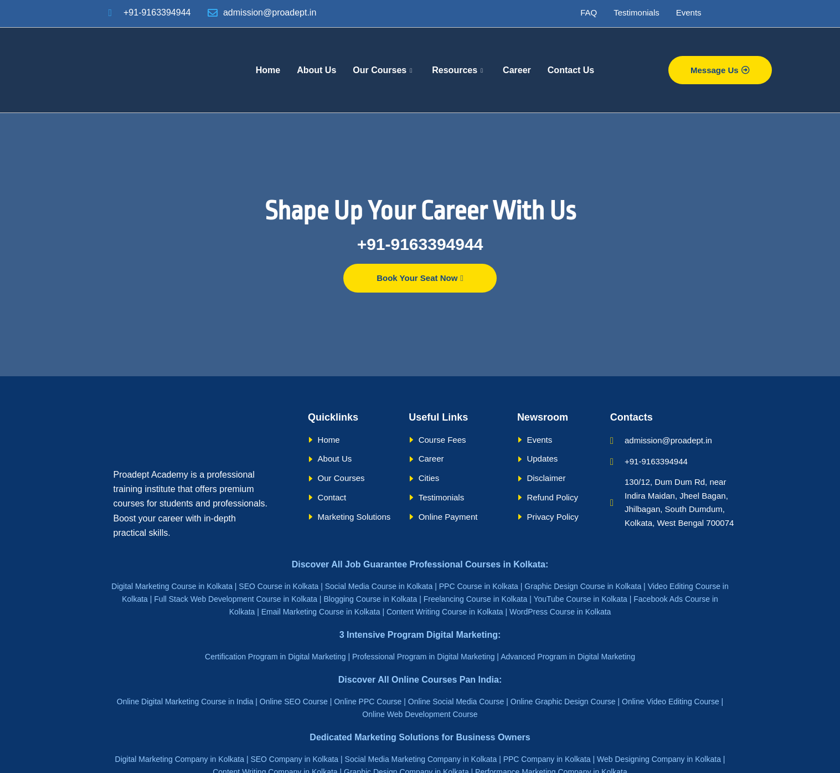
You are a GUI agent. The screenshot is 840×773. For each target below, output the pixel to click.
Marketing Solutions (396, 737)
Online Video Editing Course (670, 701)
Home (268, 70)
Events (689, 12)
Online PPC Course (367, 701)
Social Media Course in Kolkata (379, 586)
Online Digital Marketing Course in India (185, 701)
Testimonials (636, 12)
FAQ (588, 12)
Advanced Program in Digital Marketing (568, 656)
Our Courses (382, 70)
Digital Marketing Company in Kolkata (179, 759)
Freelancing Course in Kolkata (476, 599)
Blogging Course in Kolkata (370, 599)
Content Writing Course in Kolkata (444, 611)
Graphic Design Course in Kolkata (582, 586)
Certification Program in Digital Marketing (275, 656)
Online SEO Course (294, 701)
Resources (457, 70)
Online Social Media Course (456, 701)
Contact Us (571, 70)
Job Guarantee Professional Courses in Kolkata (445, 564)
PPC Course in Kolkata (478, 586)
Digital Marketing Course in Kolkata (172, 586)
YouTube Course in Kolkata (580, 599)
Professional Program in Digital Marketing (423, 656)
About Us (316, 70)
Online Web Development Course (419, 714)
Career (517, 70)
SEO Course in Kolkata (278, 586)
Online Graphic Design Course (563, 701)
